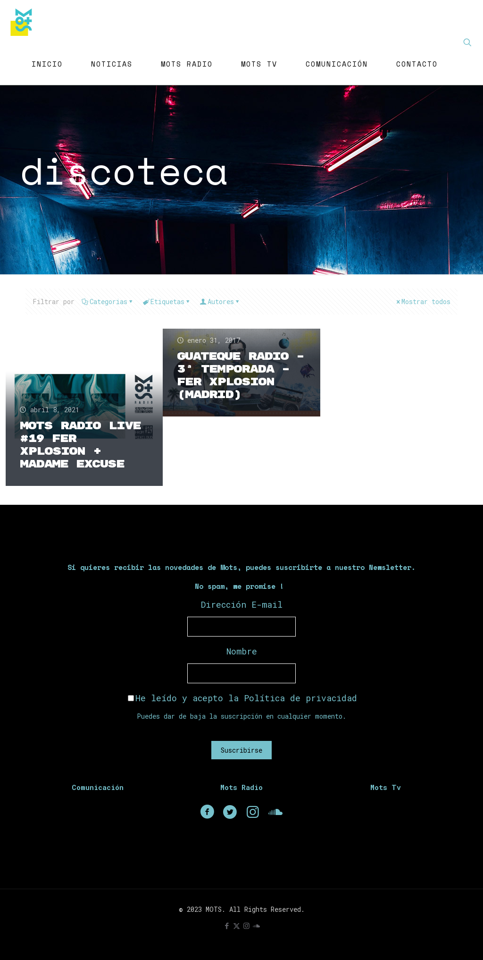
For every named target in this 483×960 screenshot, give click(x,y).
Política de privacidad (300, 698)
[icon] (256, 925)
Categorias (108, 301)
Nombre (241, 651)
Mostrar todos (422, 301)
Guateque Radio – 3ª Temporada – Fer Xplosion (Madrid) (240, 375)
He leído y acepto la (242, 698)
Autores (220, 301)
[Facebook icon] (226, 925)
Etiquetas (166, 301)
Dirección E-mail (242, 604)
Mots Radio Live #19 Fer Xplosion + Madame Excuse (80, 445)
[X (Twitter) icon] (236, 925)
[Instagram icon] (246, 925)
